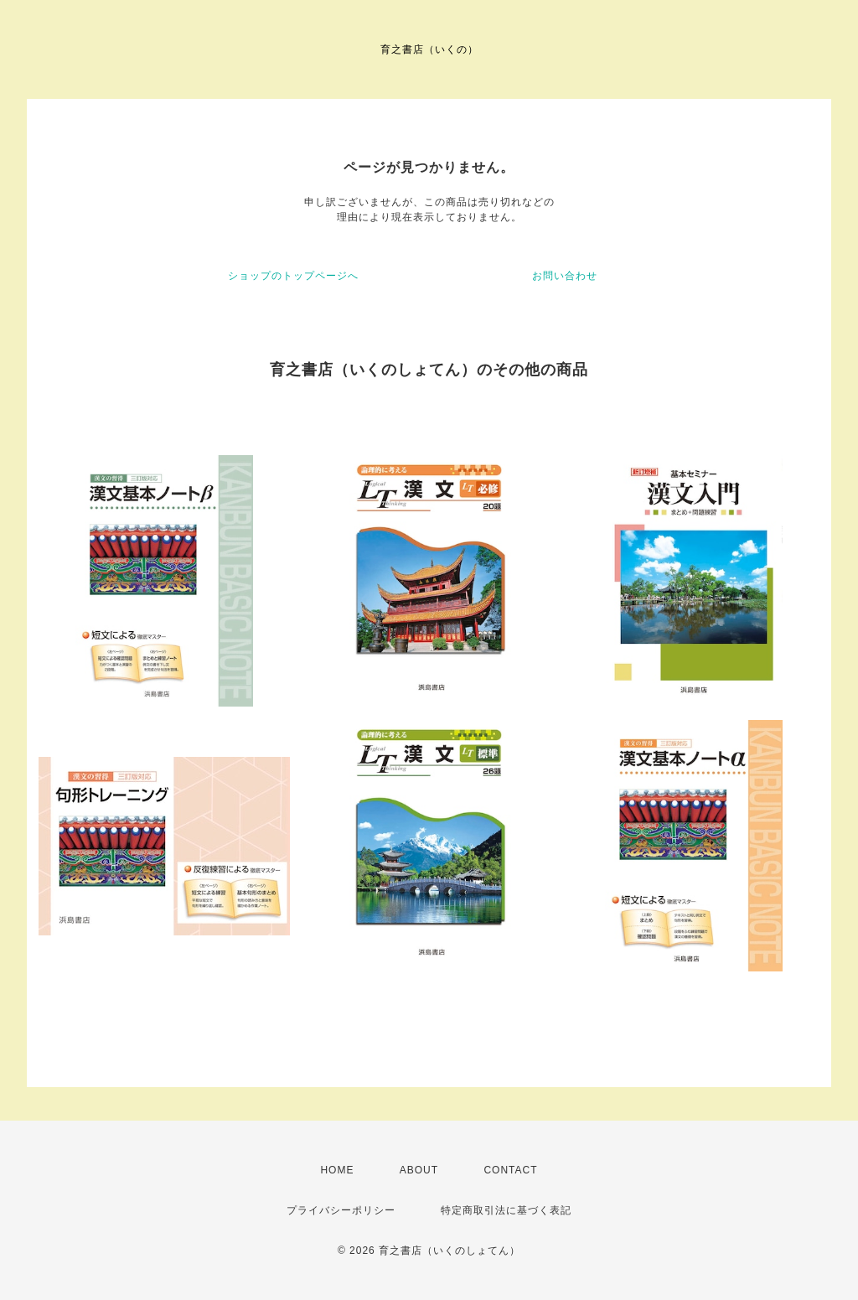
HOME (337, 1170)
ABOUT (419, 1170)
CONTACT (510, 1170)
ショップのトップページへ (293, 276)
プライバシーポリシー (341, 1210)
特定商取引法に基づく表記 (506, 1210)
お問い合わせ (564, 276)
